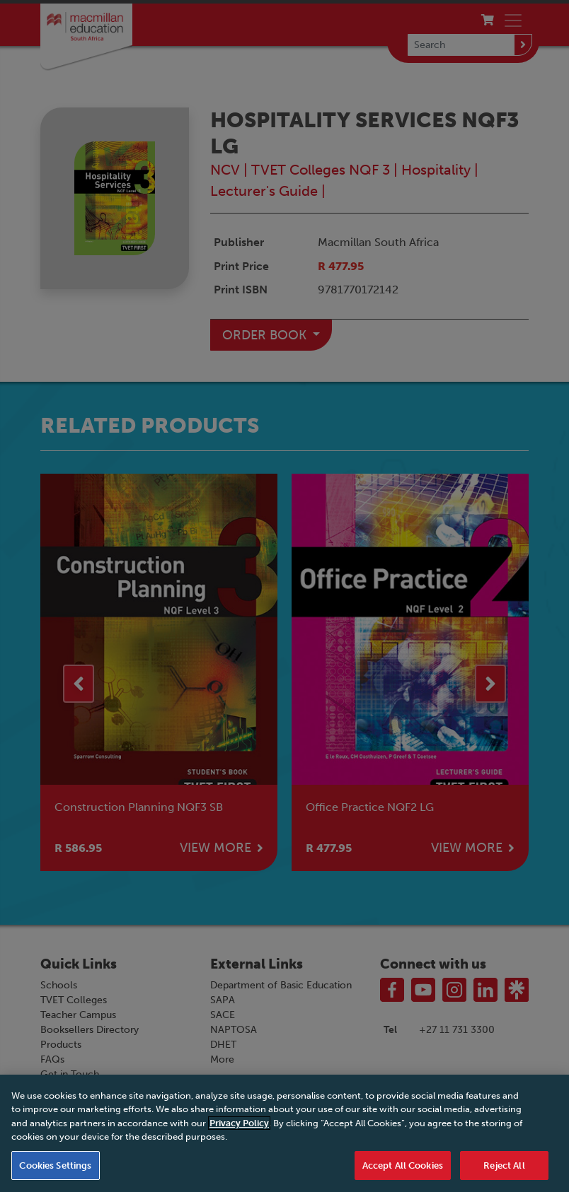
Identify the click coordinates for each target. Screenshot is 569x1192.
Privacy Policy (239, 1141)
